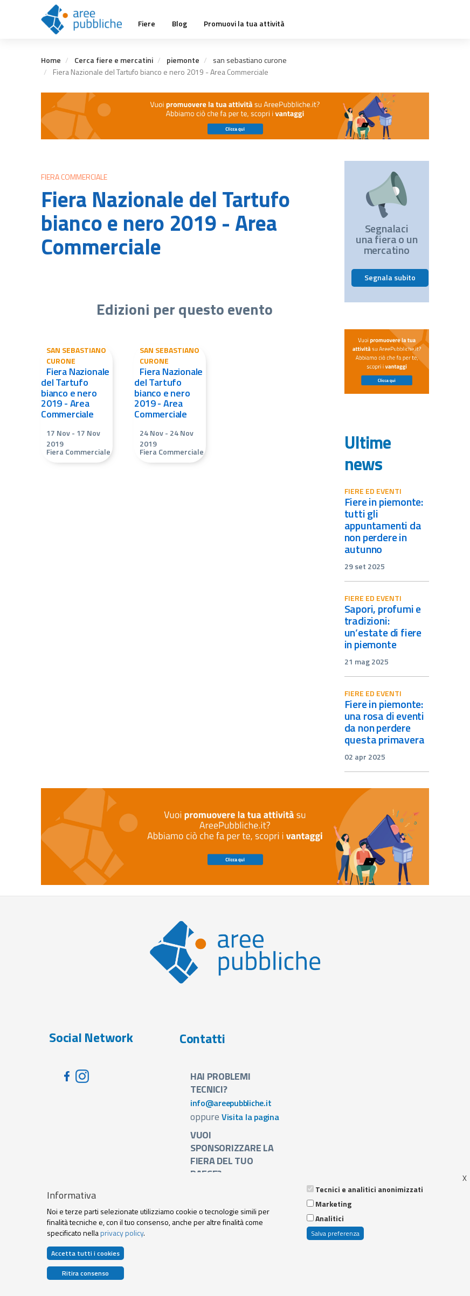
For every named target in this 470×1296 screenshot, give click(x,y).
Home (51, 60)
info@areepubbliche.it (231, 1102)
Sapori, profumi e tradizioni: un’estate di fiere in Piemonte (383, 626)
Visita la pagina (250, 1116)
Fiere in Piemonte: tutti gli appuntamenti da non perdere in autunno (384, 525)
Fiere (146, 23)
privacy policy (121, 1234)
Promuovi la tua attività (244, 23)
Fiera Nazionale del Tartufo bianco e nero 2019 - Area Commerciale (75, 392)
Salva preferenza (335, 1234)
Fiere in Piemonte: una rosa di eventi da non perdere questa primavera (384, 722)
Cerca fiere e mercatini (113, 60)
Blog (179, 23)
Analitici (329, 1219)
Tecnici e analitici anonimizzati (369, 1190)
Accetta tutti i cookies (85, 1254)
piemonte (183, 60)
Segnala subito (390, 277)
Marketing (333, 1205)
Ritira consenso (85, 1275)
